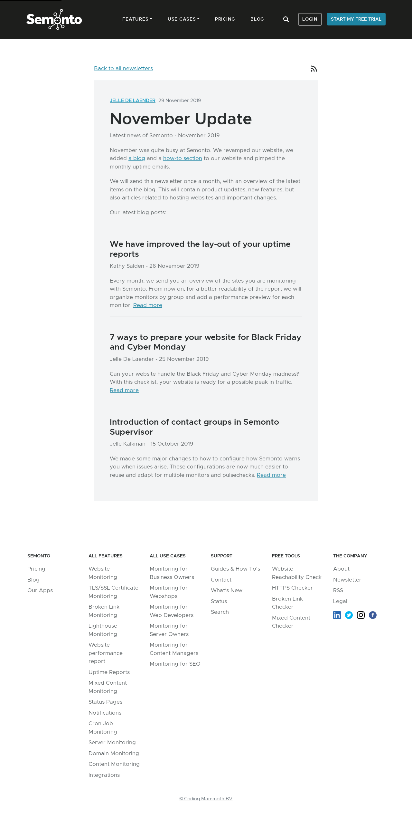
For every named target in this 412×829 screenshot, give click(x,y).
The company (350, 556)
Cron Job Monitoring (103, 728)
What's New (226, 590)
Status (219, 601)
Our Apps (40, 590)
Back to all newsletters (123, 68)
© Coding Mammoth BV (206, 798)
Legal (340, 601)
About (341, 569)
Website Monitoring (103, 573)
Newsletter (347, 580)
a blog (136, 158)
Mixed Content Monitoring (108, 687)
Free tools (286, 556)
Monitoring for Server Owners (169, 630)
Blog (33, 580)
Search (220, 612)
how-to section (182, 158)
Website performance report (106, 653)
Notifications (105, 713)
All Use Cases (168, 556)
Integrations (104, 775)
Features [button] (135, 19)
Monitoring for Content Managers (174, 649)
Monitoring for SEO (175, 664)
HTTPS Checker (292, 588)
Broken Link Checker (287, 603)
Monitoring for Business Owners (172, 573)
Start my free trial (356, 19)
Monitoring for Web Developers (171, 611)
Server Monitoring (112, 742)
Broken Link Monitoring (104, 611)
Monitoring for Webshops (169, 592)
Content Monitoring (114, 764)
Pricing (36, 569)
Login (310, 19)
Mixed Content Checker (291, 622)
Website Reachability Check (297, 573)
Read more (147, 305)
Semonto (38, 556)
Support (221, 556)
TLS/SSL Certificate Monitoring (113, 592)
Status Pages (105, 702)
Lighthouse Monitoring (103, 630)
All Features (106, 556)
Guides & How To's (235, 569)
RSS (338, 590)
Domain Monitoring (114, 753)
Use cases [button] (182, 19)
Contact (221, 580)
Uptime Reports (109, 672)
